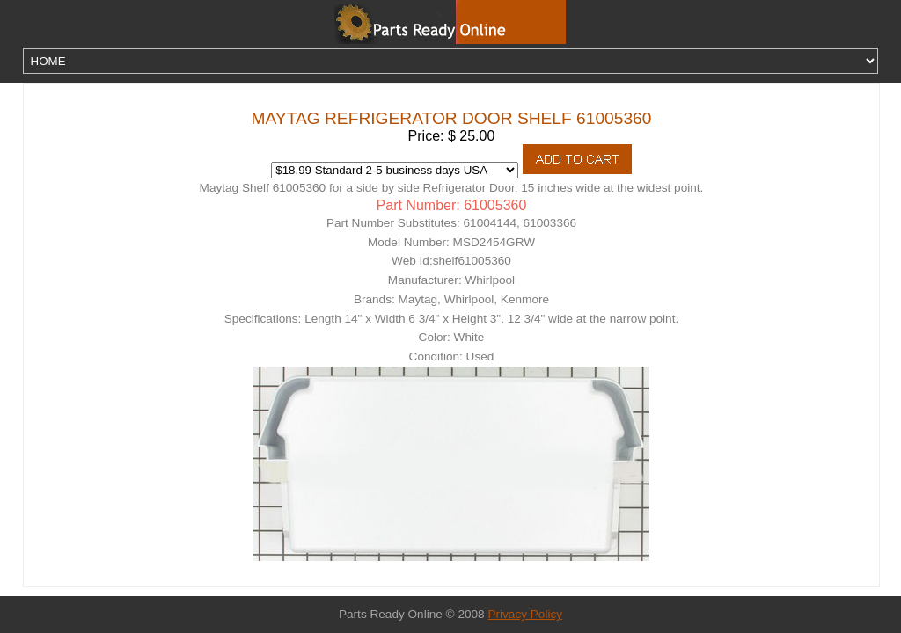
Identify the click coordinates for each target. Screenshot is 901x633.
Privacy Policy (524, 614)
